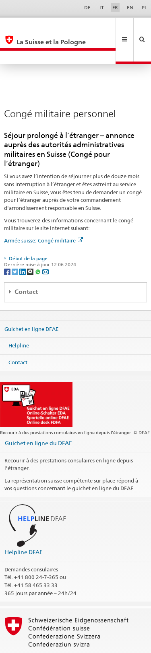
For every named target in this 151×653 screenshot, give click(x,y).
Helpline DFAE (24, 525)
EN (130, 7)
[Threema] (31, 244)
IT (101, 7)
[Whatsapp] (38, 244)
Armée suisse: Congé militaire (43, 213)
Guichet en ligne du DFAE (38, 416)
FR (115, 7)
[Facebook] (8, 244)
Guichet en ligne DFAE (31, 301)
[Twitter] (15, 244)
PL (144, 7)
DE (87, 7)
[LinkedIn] (23, 244)
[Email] (45, 244)
